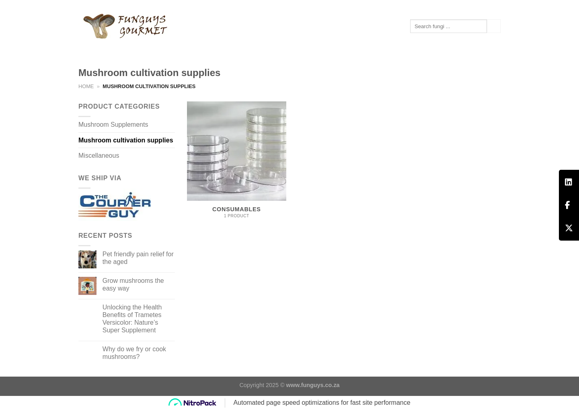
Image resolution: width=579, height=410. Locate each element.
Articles (179, 48)
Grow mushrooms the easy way (133, 284)
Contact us (221, 48)
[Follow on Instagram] (496, 6)
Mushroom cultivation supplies (125, 140)
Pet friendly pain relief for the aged (138, 258)
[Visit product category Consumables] (236, 164)
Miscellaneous (98, 155)
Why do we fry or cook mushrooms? (134, 353)
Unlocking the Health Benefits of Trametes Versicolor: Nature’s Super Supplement (132, 319)
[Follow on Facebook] (489, 6)
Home (86, 86)
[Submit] (494, 26)
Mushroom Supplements (117, 48)
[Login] (458, 6)
